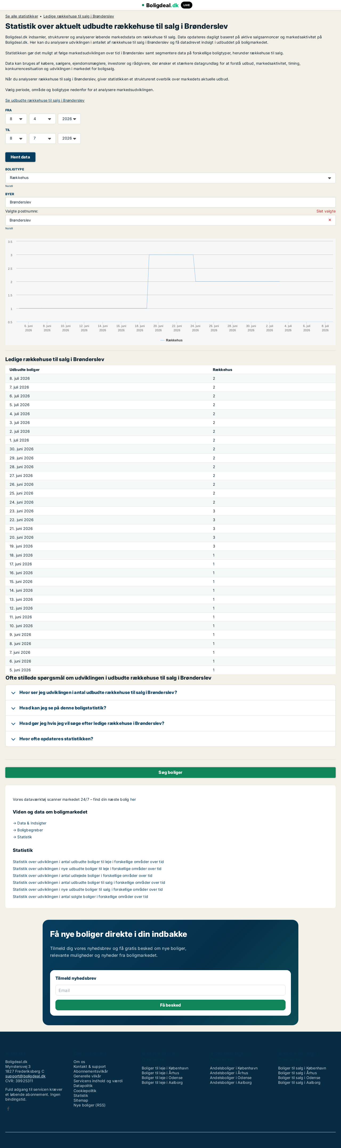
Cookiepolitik (85, 1090)
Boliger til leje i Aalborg (162, 1082)
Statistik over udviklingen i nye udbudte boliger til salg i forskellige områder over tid (88, 889)
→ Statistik (22, 837)
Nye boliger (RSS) (89, 1105)
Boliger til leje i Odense (162, 1077)
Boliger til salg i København (302, 1068)
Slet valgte (326, 211)
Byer (9, 194)
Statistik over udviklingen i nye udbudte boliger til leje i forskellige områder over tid (87, 868)
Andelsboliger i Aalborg (231, 1082)
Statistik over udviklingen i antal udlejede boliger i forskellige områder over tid (82, 875)
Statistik (81, 1095)
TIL (7, 130)
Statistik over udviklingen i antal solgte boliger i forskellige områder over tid (80, 896)
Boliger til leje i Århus (160, 1073)
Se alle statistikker (21, 16)
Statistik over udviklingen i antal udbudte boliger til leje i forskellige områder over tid (88, 861)
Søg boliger (170, 772)
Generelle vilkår (87, 1076)
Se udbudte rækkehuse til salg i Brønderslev (45, 100)
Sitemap (81, 1100)
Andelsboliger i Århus (229, 1073)
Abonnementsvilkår (91, 1071)
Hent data (20, 157)
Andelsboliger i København (234, 1068)
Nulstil (9, 186)
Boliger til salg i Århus (297, 1073)
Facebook (8, 1108)
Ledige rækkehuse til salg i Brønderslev (78, 16)
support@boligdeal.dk (25, 1076)
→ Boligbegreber (28, 830)
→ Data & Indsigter (30, 823)
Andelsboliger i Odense (230, 1077)
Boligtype (14, 169)
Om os (79, 1061)
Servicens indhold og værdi (98, 1080)
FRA (8, 110)
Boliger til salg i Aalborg (299, 1082)
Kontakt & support (90, 1066)
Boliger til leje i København (165, 1068)
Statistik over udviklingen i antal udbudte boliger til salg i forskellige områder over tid (89, 882)
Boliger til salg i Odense (299, 1077)
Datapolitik (83, 1085)
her (133, 799)
